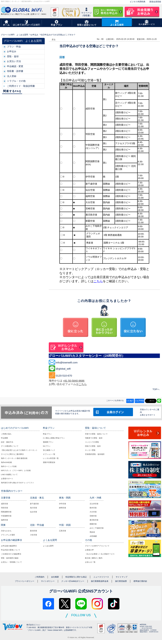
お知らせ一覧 (90, 562)
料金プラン (47, 434)
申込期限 (4, 438)
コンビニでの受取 (92, 442)
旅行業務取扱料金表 (99, 581)
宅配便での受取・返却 (93, 438)
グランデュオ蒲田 (8, 535)
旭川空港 (33, 508)
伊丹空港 (62, 504)
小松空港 (33, 535)
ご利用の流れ (6, 434)
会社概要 (55, 577)
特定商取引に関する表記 (76, 577)
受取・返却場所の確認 (9, 558)
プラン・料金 (14, 46)
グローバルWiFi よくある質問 (14, 35)
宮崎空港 (93, 516)
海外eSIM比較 (6, 462)
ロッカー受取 (90, 450)
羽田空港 (4, 508)
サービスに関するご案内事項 (12, 454)
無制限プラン (48, 442)
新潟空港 (33, 531)
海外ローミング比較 (9, 466)
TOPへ (156, 389)
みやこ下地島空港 (97, 528)
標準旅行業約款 (140, 581)
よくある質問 (48, 546)
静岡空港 (62, 508)
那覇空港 (93, 524)
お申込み (34, 35)
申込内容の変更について (10, 550)
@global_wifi (63, 368)
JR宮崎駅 (93, 536)
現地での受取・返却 (93, 446)
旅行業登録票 (121, 581)
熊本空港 (93, 508)
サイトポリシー (48, 581)
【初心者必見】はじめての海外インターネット (19, 450)
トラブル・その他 (16, 81)
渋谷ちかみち (6, 531)
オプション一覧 (49, 454)
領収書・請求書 (15, 71)
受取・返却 (13, 56)
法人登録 (11, 76)
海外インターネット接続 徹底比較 (14, 458)
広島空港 (62, 531)
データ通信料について (9, 446)
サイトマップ (121, 577)
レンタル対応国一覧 (51, 458)
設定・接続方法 (7, 442)
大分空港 (93, 512)
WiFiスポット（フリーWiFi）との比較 (16, 470)
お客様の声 (89, 550)
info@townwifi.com (67, 362)
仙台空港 (33, 512)
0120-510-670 (64, 375)
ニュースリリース (101, 577)
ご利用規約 (39, 577)
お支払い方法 (14, 61)
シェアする (139, 401)
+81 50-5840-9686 (73, 380)
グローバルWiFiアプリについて (97, 546)
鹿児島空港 (94, 520)
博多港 (92, 532)
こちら (98, 281)
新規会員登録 (155, 2)
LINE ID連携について (9, 475)
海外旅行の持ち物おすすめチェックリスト (17, 483)
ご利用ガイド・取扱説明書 (21, 86)
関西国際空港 (6, 512)
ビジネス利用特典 (137, 2)
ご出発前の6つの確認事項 (11, 554)
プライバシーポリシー (24, 581)
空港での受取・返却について (96, 434)
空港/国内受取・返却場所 (95, 454)
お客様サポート (7, 479)
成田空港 (4, 504)
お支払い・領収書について (11, 562)
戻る (54, 39)
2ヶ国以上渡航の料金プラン (54, 438)
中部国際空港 (6, 516)
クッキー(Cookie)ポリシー (72, 581)
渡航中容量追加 (49, 462)
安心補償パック (49, 450)
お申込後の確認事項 (9, 546)
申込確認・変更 (15, 66)
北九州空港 (94, 504)
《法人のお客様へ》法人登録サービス (100, 554)
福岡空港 (4, 520)
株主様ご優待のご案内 (93, 558)
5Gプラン (47, 446)
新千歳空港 (34, 504)
